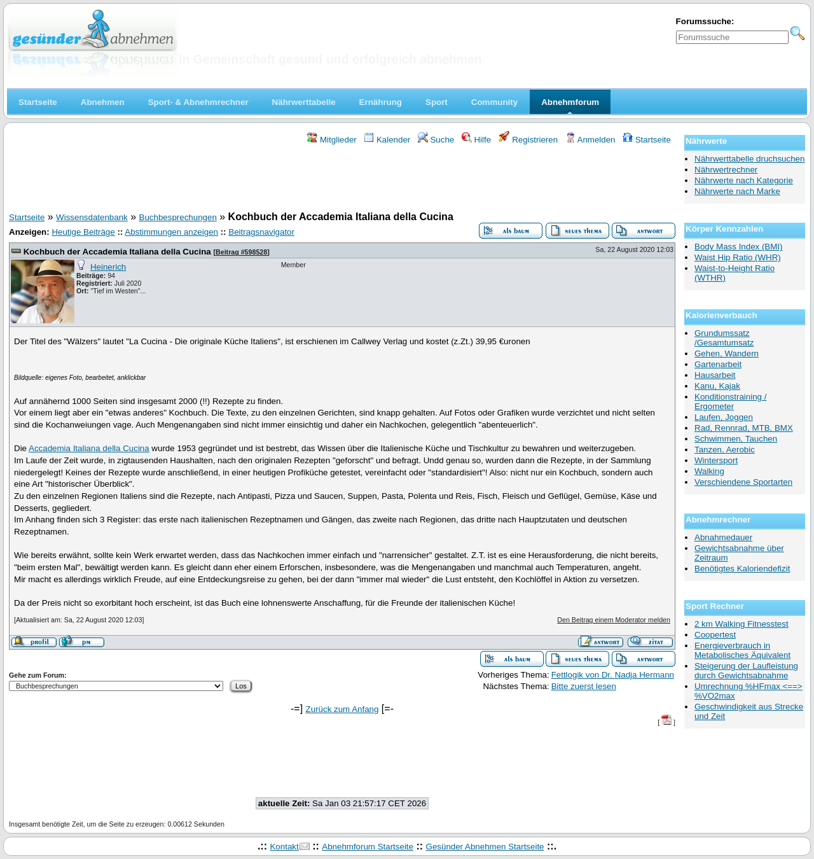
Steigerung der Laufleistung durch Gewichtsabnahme (746, 670)
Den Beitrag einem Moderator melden (613, 620)
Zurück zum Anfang (342, 709)
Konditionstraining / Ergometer (730, 401)
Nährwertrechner (725, 169)
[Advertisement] (342, 180)
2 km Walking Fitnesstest (741, 624)
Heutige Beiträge (83, 232)
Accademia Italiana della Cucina (89, 448)
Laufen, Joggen (723, 417)
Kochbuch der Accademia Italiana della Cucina (117, 251)
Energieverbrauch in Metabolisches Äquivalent (742, 650)
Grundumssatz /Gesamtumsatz (724, 337)
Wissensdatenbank (92, 217)
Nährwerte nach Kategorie (743, 180)
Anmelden (590, 139)
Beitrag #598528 (241, 252)
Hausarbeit (714, 375)
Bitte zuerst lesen (583, 686)
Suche (436, 139)
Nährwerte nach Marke (737, 191)
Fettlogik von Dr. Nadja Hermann (612, 675)
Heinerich (108, 267)
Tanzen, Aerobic (724, 449)
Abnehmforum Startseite (367, 846)
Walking (709, 471)
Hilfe (476, 139)
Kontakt (284, 846)
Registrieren (528, 139)
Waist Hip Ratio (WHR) (737, 257)
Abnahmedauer (723, 537)
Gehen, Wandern (726, 353)
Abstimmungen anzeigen (171, 232)
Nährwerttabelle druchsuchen (749, 159)
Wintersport (716, 460)
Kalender (387, 139)
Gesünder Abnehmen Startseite (485, 846)
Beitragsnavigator (261, 232)
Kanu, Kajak (717, 386)
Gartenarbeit (718, 364)
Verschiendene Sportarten (743, 482)
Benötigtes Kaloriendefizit (742, 568)
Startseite (647, 139)
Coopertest (715, 634)
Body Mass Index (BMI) (738, 246)
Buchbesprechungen (178, 217)
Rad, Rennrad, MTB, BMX (743, 428)
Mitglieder (331, 139)
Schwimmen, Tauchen (735, 438)
